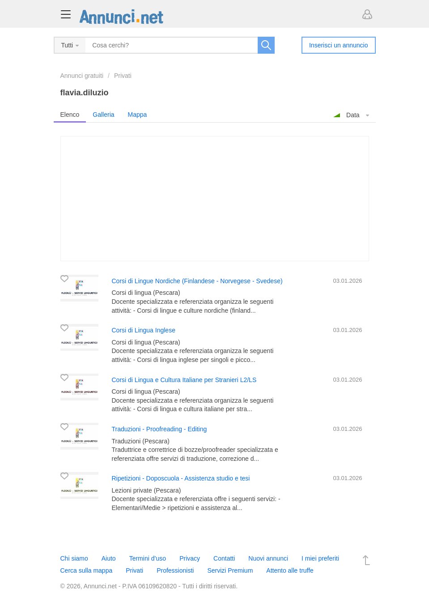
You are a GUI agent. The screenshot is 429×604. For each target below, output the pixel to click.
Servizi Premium (230, 570)
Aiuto (109, 558)
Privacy (189, 558)
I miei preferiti (320, 558)
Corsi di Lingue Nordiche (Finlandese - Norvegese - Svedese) (197, 281)
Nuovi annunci (268, 558)
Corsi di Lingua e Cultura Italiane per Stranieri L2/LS (184, 379)
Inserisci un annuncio (338, 45)
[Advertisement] (214, 198)
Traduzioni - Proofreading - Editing (159, 429)
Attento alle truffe (290, 570)
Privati (123, 75)
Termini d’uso (147, 558)
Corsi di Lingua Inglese (143, 330)
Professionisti (175, 570)
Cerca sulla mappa (86, 570)
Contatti (224, 558)
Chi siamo (74, 558)
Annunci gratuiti (82, 75)
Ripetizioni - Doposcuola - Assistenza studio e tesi (181, 478)
